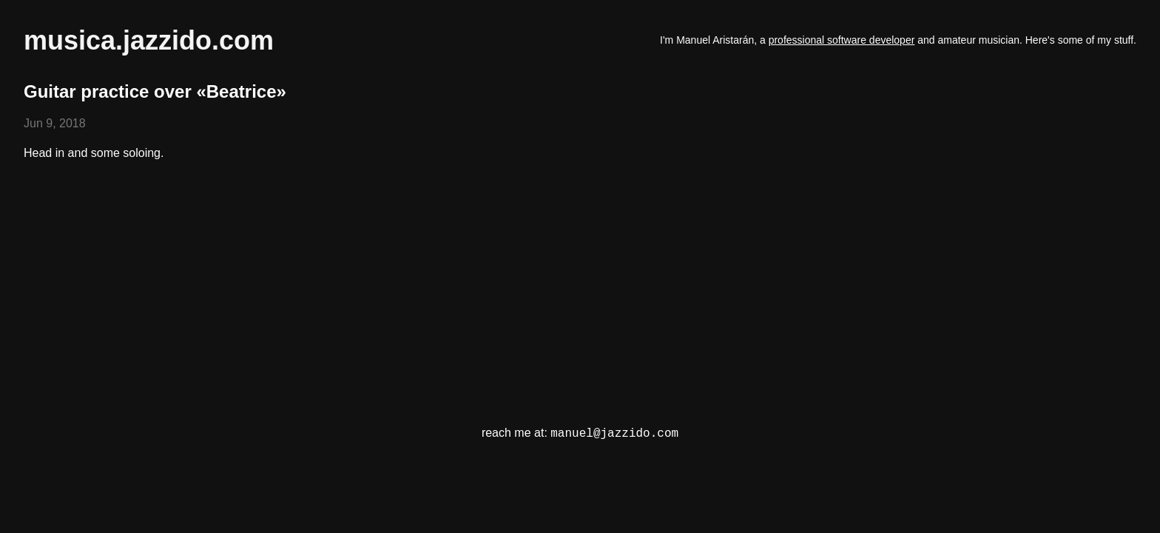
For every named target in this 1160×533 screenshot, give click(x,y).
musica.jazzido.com (149, 40)
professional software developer (842, 40)
